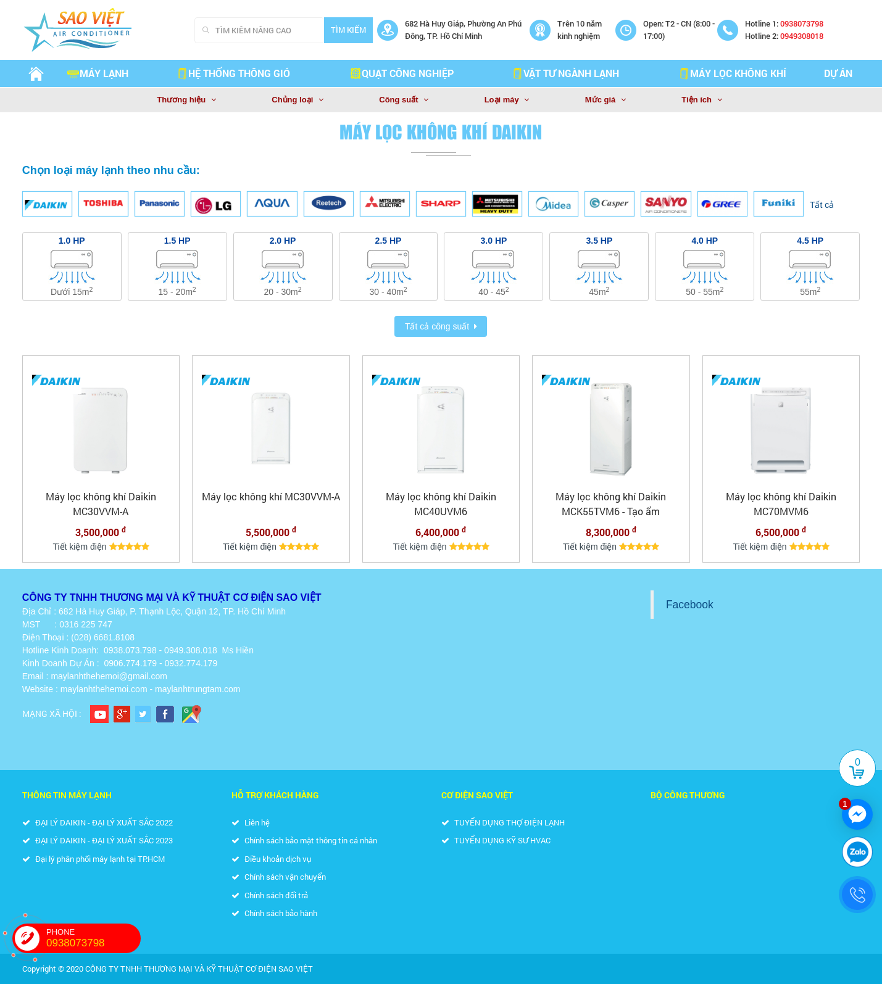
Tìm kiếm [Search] (348, 29)
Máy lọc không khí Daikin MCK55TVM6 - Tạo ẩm (610, 504)
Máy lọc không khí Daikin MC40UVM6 (441, 504)
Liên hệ (250, 822)
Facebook (690, 604)
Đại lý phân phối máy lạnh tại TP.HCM (93, 858)
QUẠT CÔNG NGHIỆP (401, 73)
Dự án (838, 73)
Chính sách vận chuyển (278, 876)
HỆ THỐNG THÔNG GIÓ (233, 73)
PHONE (93, 938)
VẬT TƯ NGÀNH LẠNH (565, 73)
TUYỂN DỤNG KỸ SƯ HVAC (496, 840)
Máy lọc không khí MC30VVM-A (271, 496)
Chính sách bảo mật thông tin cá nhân (304, 840)
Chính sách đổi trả (269, 895)
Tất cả (822, 205)
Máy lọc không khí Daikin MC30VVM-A (101, 504)
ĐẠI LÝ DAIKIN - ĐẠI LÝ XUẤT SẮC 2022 (97, 822)
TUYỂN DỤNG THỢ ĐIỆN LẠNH (503, 822)
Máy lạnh (97, 73)
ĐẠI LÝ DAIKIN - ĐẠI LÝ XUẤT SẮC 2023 (97, 840)
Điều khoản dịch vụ (271, 858)
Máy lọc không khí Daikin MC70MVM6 (781, 504)
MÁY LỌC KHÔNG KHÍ (732, 73)
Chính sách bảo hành (274, 913)
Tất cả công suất (437, 326)
